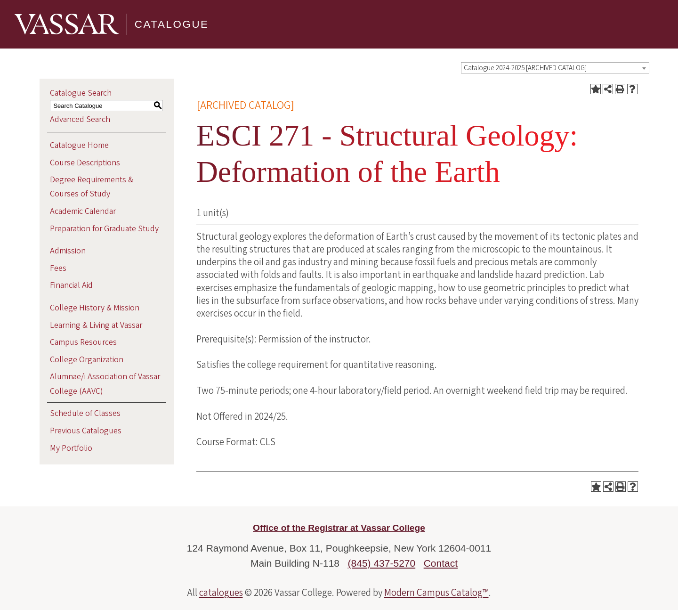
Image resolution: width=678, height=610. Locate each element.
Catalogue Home (79, 145)
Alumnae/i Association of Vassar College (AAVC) (105, 384)
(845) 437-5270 (382, 563)
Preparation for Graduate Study (104, 229)
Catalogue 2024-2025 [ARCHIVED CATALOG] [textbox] (525, 68)
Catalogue (172, 24)
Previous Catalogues (85, 431)
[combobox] (555, 67)
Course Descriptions (85, 163)
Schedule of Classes (85, 413)
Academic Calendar (83, 211)
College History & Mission (94, 308)
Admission (68, 251)
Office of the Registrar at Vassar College (339, 528)
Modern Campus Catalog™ (436, 593)
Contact (441, 563)
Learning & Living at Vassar (96, 325)
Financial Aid (71, 285)
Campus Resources (83, 342)
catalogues (221, 593)
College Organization (86, 360)
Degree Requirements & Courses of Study (91, 187)
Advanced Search (80, 119)
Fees (58, 268)
